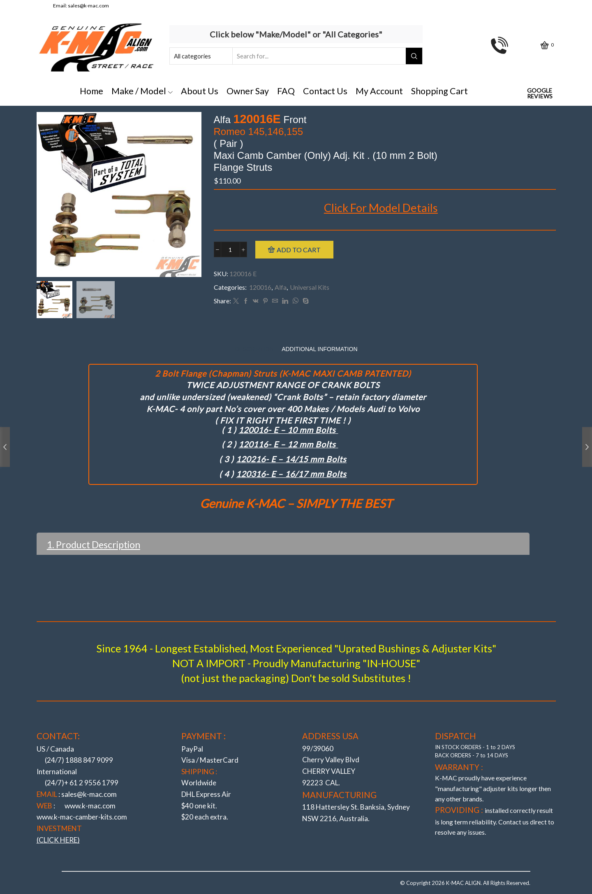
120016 (260, 287)
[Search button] (414, 56)
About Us (199, 91)
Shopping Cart (439, 91)
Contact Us (325, 91)
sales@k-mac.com (88, 5)
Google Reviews (540, 93)
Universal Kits (309, 287)
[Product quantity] (230, 249)
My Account (379, 91)
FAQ (286, 91)
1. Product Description (93, 544)
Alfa (281, 287)
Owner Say (248, 91)
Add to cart (299, 250)
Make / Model (142, 91)
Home (91, 91)
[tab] (254, 349)
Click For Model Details (381, 207)
